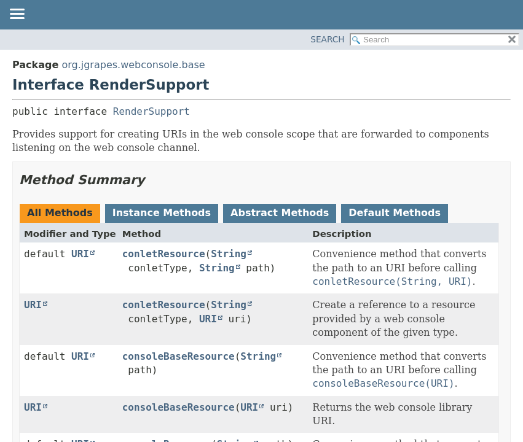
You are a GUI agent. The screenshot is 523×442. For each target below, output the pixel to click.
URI (80, 254)
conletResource (163, 254)
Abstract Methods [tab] (279, 213)
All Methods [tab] (60, 213)
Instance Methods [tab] (161, 213)
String (228, 254)
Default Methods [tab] (394, 213)
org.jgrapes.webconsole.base (133, 65)
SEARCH (327, 39)
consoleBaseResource (178, 356)
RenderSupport (151, 111)
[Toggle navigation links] (16, 14)
